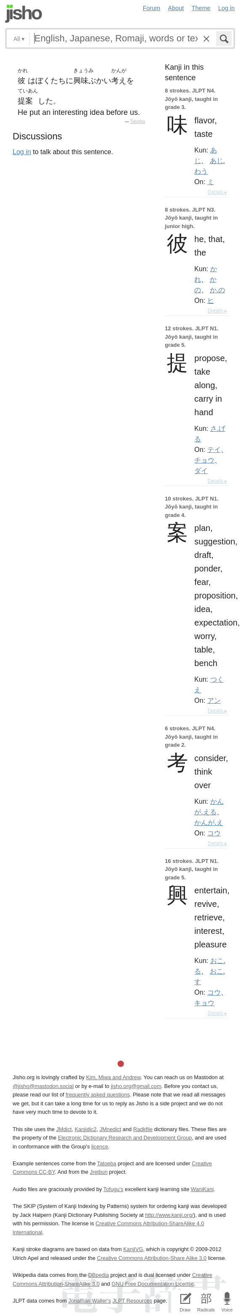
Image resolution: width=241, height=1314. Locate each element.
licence (99, 1146)
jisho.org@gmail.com (136, 1086)
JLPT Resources (132, 1301)
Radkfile (143, 1129)
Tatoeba (137, 121)
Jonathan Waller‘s (89, 1301)
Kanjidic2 (85, 1129)
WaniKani (202, 1189)
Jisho (23, 14)
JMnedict (110, 1129)
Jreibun (98, 1172)
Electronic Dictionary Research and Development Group (125, 1137)
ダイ (201, 470)
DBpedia (98, 1275)
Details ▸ (217, 192)
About (176, 8)
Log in (226, 8)
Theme (201, 8)
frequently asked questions (98, 1094)
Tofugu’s (113, 1189)
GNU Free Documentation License (153, 1284)
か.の (217, 289)
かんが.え (208, 822)
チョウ (204, 460)
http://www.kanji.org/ (169, 1215)
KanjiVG (133, 1249)
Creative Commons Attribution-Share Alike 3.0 (151, 1258)
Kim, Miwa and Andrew (113, 1077)
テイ (214, 449)
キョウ (204, 1002)
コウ (214, 833)
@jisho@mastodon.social (43, 1086)
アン (214, 700)
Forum (152, 8)
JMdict (64, 1129)
